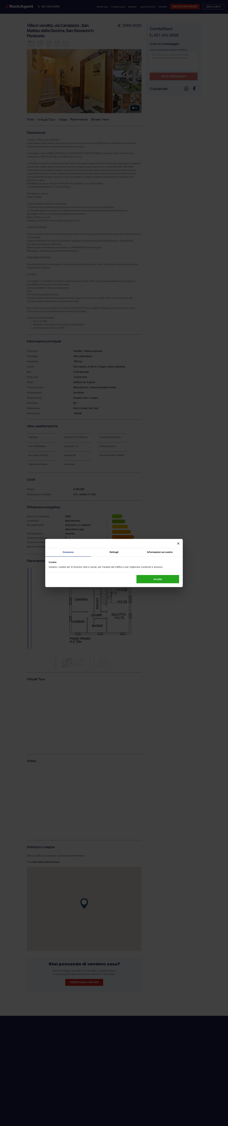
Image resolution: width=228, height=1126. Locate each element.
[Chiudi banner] (178, 543)
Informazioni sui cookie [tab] (160, 552)
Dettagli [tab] (114, 552)
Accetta (158, 579)
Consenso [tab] (68, 552)
